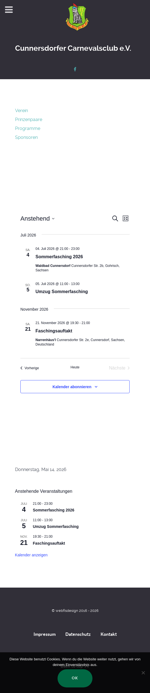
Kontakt (109, 634)
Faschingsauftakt (53, 331)
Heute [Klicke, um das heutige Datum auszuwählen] (74, 367)
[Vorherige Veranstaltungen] (29, 368)
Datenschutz (78, 634)
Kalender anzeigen (31, 555)
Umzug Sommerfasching (61, 291)
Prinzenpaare (28, 119)
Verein (21, 110)
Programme (27, 128)
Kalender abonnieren (72, 387)
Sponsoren (26, 137)
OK (75, 678)
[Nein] (143, 672)
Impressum (45, 634)
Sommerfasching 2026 (59, 256)
